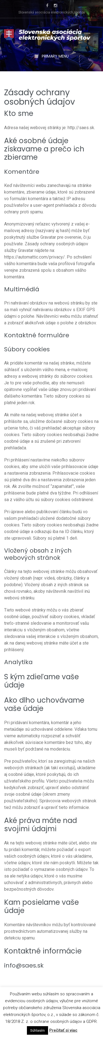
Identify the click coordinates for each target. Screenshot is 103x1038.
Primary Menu (55, 56)
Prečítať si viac (63, 1030)
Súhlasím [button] (37, 1030)
